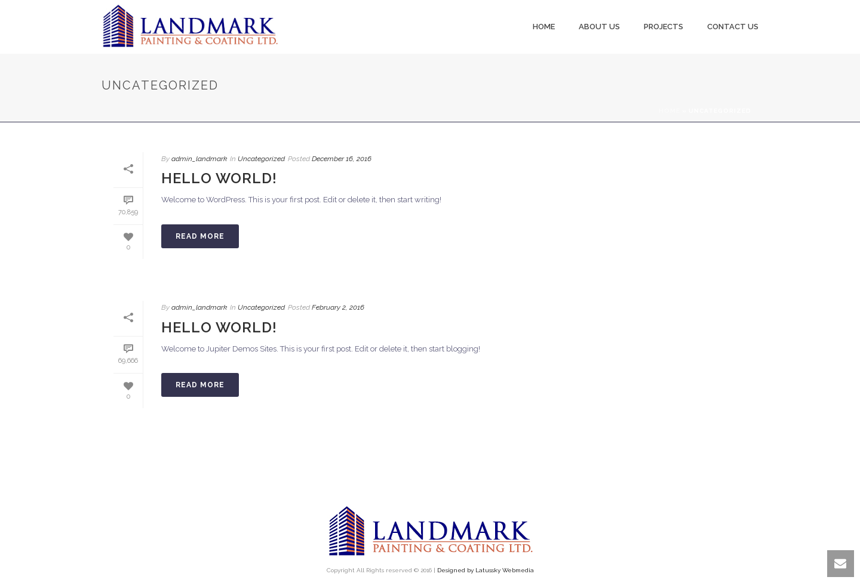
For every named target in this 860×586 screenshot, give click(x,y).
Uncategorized (261, 159)
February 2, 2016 (338, 307)
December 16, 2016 (341, 159)
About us (599, 26)
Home (544, 26)
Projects (663, 26)
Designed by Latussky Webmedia (485, 570)
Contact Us (732, 26)
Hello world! (219, 178)
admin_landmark (199, 159)
